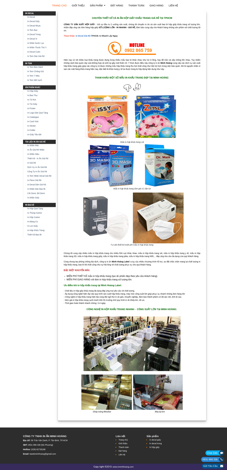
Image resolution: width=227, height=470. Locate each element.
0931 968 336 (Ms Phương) (40, 445)
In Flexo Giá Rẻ (34, 180)
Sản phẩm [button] (96, 5)
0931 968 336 (210, 459)
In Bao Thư (32, 95)
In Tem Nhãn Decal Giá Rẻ (39, 176)
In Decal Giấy (33, 21)
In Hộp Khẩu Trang (35, 230)
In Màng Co (32, 221)
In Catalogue (33, 117)
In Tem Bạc (32, 30)
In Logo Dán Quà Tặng (37, 113)
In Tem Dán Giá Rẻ (36, 56)
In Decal (31, 17)
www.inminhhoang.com (123, 467)
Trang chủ (59, 5)
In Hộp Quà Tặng (35, 208)
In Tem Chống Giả (35, 71)
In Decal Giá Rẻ (83, 36)
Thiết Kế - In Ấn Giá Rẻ (37, 158)
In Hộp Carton (33, 217)
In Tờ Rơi (31, 100)
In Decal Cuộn (33, 52)
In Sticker (31, 126)
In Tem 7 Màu (33, 76)
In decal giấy (155, 440)
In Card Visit (32, 121)
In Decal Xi (32, 39)
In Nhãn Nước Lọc (35, 43)
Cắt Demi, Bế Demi (36, 193)
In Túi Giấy (32, 104)
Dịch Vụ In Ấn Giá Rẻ (37, 167)
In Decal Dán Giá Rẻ (36, 184)
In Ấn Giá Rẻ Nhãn (35, 150)
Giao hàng (156, 5)
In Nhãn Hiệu (33, 154)
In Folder (31, 130)
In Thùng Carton (34, 213)
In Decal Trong (34, 34)
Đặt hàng (117, 5)
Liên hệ (173, 5)
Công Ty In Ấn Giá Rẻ (37, 171)
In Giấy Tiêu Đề (34, 134)
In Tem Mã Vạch (34, 80)
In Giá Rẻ (31, 163)
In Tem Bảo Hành (35, 67)
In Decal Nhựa (33, 26)
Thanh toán (136, 5)
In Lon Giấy (32, 226)
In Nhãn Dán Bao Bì (36, 189)
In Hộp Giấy (32, 91)
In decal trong (155, 443)
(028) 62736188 (38, 449)
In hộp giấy (154, 447)
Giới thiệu (78, 5)
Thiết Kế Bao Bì (34, 234)
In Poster (31, 108)
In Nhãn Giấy (33, 197)
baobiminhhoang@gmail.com (43, 454)
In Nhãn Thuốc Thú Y (37, 47)
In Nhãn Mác (33, 145)
